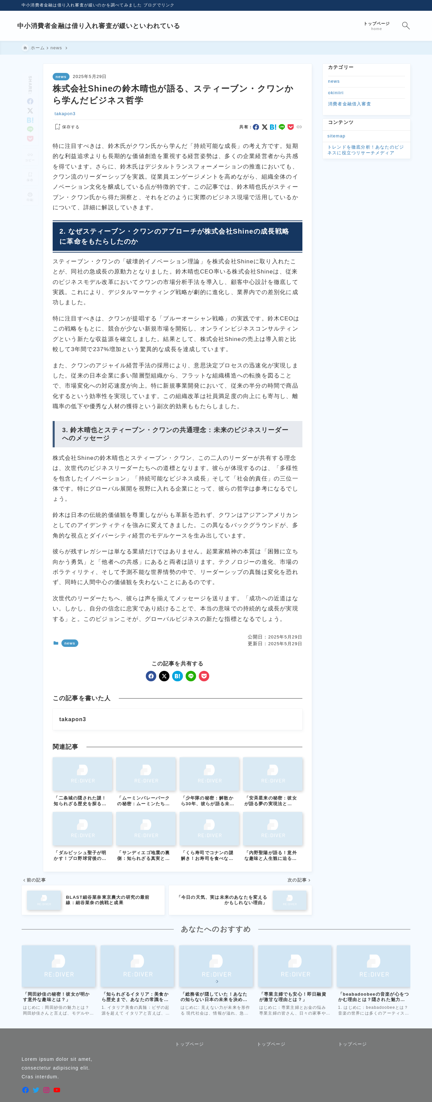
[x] (30, 102)
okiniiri (336, 92)
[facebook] (30, 92)
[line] (30, 120)
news (61, 77)
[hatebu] (30, 111)
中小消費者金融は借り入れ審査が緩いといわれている (103, 25)
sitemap (336, 135)
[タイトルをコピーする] (30, 148)
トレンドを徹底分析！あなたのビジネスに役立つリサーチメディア (365, 150)
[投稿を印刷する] (30, 188)
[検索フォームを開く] (401, 26)
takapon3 (65, 113)
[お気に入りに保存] (30, 168)
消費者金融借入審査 (349, 103)
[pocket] (30, 130)
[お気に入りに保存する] (66, 127)
